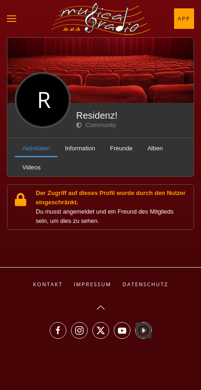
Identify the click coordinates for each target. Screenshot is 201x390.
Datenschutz (145, 284)
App (184, 18)
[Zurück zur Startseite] (101, 18)
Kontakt (48, 284)
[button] (11, 18)
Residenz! (96, 115)
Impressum (92, 284)
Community (96, 124)
